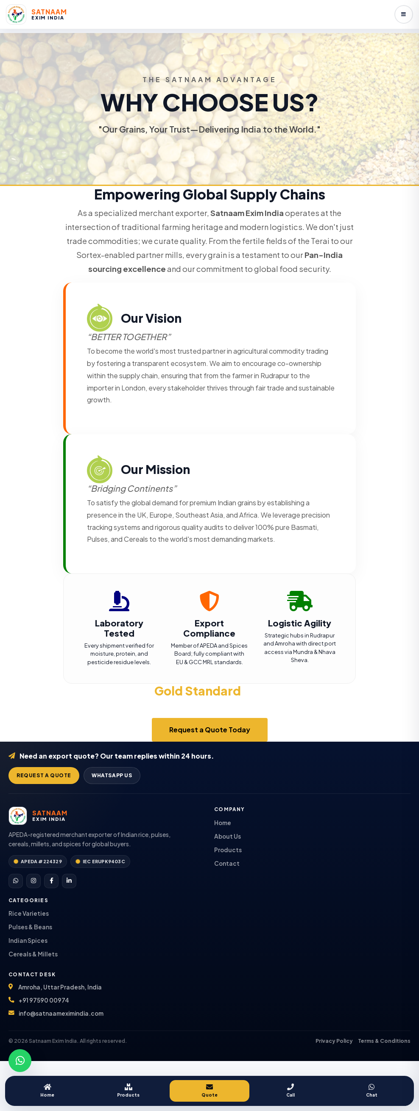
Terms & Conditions (384, 1040)
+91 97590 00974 (44, 1000)
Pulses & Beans (30, 927)
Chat (372, 1090)
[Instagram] (33, 881)
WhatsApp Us (112, 775)
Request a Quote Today (209, 729)
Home (47, 1090)
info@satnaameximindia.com (61, 1013)
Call (291, 1090)
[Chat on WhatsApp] (19, 1060)
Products (128, 1090)
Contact (227, 863)
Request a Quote (44, 775)
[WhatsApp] (15, 881)
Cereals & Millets (33, 954)
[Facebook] (51, 881)
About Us (227, 836)
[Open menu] (403, 14)
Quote (209, 1090)
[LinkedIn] (69, 881)
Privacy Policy (334, 1040)
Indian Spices (27, 940)
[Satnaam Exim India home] (36, 14)
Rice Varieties (28, 913)
